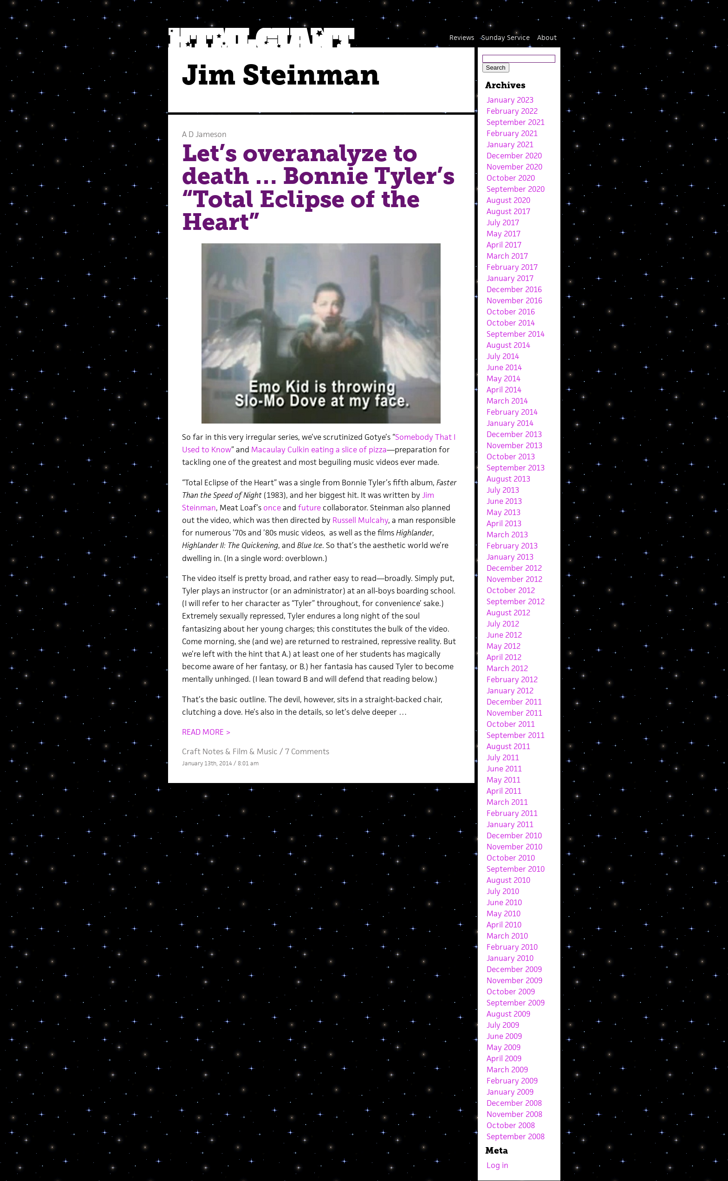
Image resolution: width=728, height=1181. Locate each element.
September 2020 (516, 189)
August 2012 (508, 612)
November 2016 (514, 300)
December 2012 (514, 568)
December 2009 (514, 969)
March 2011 (507, 802)
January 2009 (510, 1092)
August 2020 (508, 200)
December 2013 (514, 434)
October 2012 (511, 590)
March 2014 (507, 401)
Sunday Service (505, 37)
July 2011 (503, 757)
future (309, 507)
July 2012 (503, 624)
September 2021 (516, 122)
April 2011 (504, 791)
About (547, 37)
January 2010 (510, 958)
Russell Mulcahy (360, 520)
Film (240, 751)
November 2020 (514, 167)
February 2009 (512, 1081)
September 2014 (516, 334)
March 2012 (507, 668)
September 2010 (516, 869)
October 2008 (511, 1125)
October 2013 (511, 456)
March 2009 (507, 1069)
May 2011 (503, 780)
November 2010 (514, 847)
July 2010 (503, 891)
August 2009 (508, 1014)
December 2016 (514, 289)
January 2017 (510, 278)
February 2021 (512, 133)
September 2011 (516, 735)
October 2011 (511, 724)
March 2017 (507, 256)
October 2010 (511, 858)
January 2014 (510, 423)
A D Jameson (204, 134)
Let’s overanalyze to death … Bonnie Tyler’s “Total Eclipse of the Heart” (318, 187)
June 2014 (504, 367)
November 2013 (514, 445)
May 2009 (503, 1047)
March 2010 (507, 936)
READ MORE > (206, 732)
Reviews (461, 37)
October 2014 (511, 323)
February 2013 (512, 546)
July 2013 (503, 490)
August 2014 (508, 345)
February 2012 (512, 679)
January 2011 (510, 824)
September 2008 (516, 1136)
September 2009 (516, 1003)
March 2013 (507, 534)
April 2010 (504, 925)
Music (267, 751)
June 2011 (504, 768)
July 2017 (503, 222)
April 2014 (504, 390)
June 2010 (504, 902)
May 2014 (503, 378)
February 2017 (512, 267)
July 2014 (503, 356)
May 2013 (503, 512)
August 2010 (508, 880)
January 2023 (510, 100)
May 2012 (503, 646)
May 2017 (503, 233)
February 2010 (512, 947)
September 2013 (516, 468)
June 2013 (504, 501)
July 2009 (503, 1025)
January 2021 (510, 144)
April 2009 (504, 1058)
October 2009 (511, 991)
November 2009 (514, 980)
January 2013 (510, 557)
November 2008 (514, 1114)
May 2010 (503, 913)
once (272, 507)
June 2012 (504, 635)
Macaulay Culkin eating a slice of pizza (319, 449)
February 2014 (512, 412)
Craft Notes (202, 751)
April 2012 (504, 657)
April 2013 (504, 523)
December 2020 (514, 155)
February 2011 (512, 813)
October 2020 (511, 178)
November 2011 (514, 713)
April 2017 (504, 245)
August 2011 (508, 746)
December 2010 (514, 835)
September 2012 (516, 601)
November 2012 (514, 579)
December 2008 (514, 1103)
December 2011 (514, 702)
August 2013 (508, 479)
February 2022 (512, 111)
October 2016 (511, 312)
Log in (497, 1165)
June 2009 (504, 1036)
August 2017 (508, 211)
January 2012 (510, 690)
